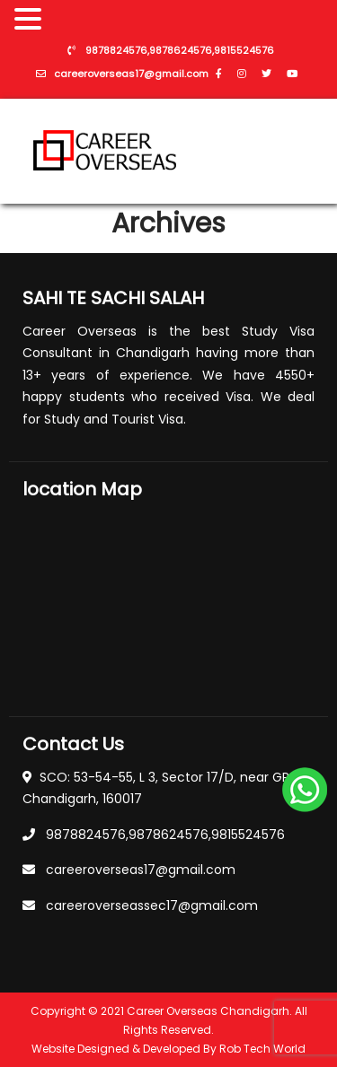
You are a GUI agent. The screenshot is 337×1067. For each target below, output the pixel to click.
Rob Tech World (262, 1048)
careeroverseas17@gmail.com (131, 74)
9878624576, (181, 51)
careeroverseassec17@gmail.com (152, 905)
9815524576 (244, 51)
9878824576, (117, 51)
